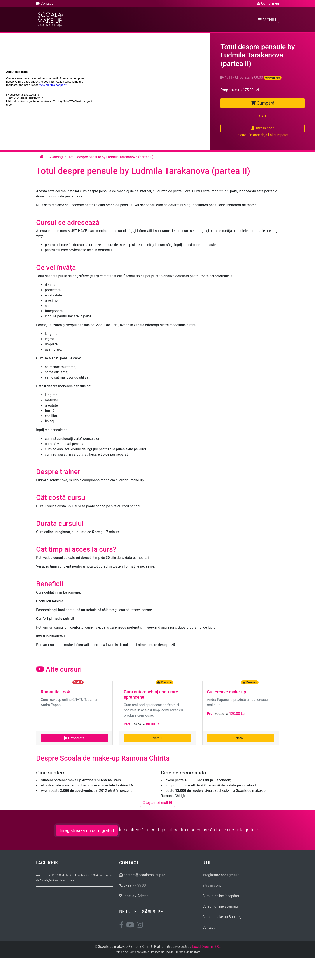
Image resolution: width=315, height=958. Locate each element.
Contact (44, 3)
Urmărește (74, 738)
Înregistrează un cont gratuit (87, 830)
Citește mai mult (158, 802)
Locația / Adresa (133, 896)
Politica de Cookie (162, 952)
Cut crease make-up (226, 692)
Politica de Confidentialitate (132, 952)
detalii (157, 738)
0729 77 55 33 (132, 885)
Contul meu (268, 3)
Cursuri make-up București (222, 917)
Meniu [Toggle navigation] (267, 20)
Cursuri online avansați (220, 906)
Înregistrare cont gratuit (220, 875)
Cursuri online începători (221, 896)
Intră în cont (262, 128)
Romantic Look (55, 692)
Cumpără (263, 103)
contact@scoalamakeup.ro (142, 875)
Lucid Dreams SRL (206, 946)
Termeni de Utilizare (187, 952)
